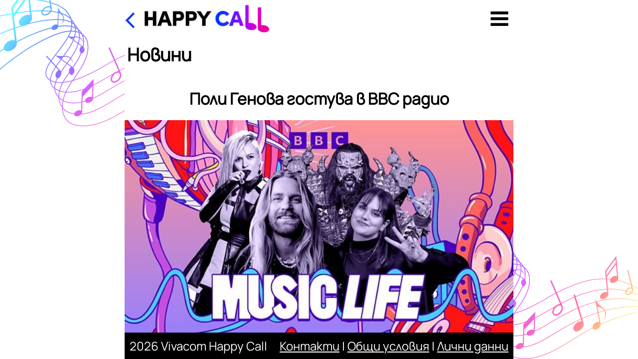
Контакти (309, 346)
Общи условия (388, 346)
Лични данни (472, 346)
